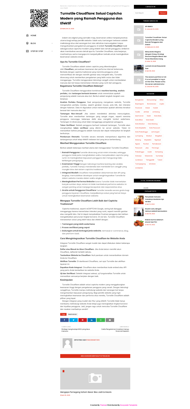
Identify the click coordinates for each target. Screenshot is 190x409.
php (147, 148)
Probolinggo (139, 152)
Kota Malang (153, 124)
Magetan (158, 136)
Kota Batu (157, 116)
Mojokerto (147, 140)
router (149, 152)
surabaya (139, 160)
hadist (155, 108)
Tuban (160, 160)
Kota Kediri (150, 120)
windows (152, 164)
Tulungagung (140, 164)
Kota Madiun (140, 124)
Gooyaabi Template (128, 405)
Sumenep (159, 156)
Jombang (156, 112)
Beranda (63, 6)
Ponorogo (155, 148)
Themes (103, 405)
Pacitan (146, 144)
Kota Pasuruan (154, 128)
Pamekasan (156, 144)
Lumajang (139, 136)
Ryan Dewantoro (93, 340)
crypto (161, 104)
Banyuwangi (151, 100)
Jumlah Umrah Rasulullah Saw (155, 67)
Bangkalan (139, 100)
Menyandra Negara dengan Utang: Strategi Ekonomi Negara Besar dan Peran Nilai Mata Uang (156, 55)
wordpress (139, 168)
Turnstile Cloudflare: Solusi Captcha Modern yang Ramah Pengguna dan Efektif (156, 41)
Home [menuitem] (31, 35)
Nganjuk (158, 140)
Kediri (149, 116)
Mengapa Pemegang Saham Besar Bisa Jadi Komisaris (85, 392)
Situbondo (149, 156)
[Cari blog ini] (146, 13)
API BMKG (149, 26)
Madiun (149, 136)
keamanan (72, 6)
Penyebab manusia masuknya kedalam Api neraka (154, 199)
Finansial (138, 108)
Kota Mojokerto (140, 128)
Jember (146, 112)
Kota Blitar (139, 120)
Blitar (161, 100)
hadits (137, 112)
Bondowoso (151, 104)
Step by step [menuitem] (34, 51)
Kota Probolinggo (141, 132)
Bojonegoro (139, 104)
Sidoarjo (138, 156)
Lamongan (155, 132)
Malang (138, 140)
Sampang (159, 152)
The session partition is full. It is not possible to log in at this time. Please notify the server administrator (156, 80)
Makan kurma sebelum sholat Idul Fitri (154, 221)
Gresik (147, 108)
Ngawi (137, 144)
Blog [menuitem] (31, 43)
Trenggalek (150, 160)
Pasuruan (138, 148)
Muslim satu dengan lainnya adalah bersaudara (156, 210)
